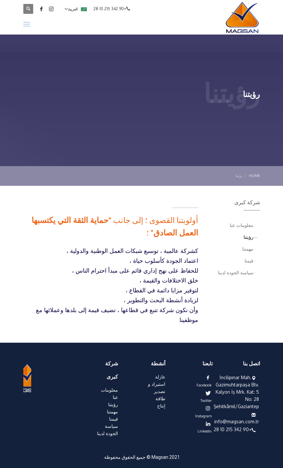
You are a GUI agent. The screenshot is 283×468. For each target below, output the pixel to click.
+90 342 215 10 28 (109, 8)
